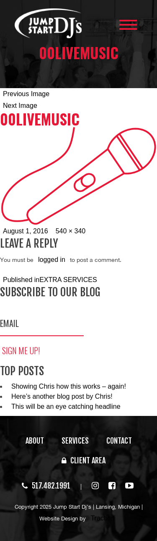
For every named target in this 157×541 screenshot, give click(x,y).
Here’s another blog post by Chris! (62, 396)
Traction (102, 518)
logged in (51, 259)
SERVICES (75, 440)
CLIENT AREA (84, 460)
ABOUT (35, 440)
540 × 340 (71, 231)
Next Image (20, 105)
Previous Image (26, 93)
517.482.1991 (46, 485)
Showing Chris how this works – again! (68, 386)
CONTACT (119, 440)
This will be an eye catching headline (66, 406)
